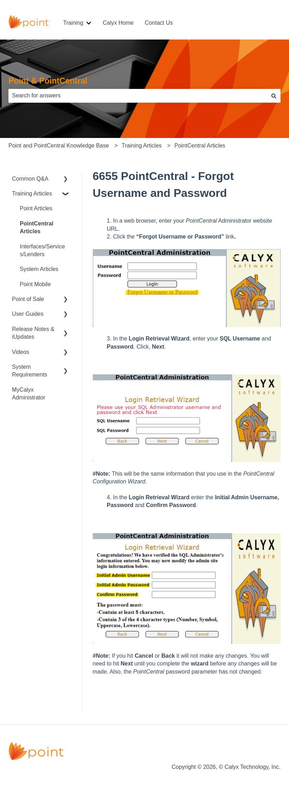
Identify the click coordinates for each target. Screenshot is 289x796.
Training (73, 23)
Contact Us (159, 23)
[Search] (274, 95)
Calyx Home (118, 23)
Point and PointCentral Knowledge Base (58, 146)
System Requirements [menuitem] (29, 371)
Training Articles (142, 146)
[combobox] (137, 95)
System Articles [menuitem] (39, 269)
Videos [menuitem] (20, 352)
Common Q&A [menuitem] (30, 179)
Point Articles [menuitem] (36, 208)
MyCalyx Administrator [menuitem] (28, 393)
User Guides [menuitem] (27, 314)
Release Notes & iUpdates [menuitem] (33, 333)
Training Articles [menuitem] (32, 194)
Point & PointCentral (48, 80)
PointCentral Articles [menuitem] (36, 227)
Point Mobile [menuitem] (35, 284)
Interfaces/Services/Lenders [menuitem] (42, 250)
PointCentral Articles (199, 146)
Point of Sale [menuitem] (28, 299)
